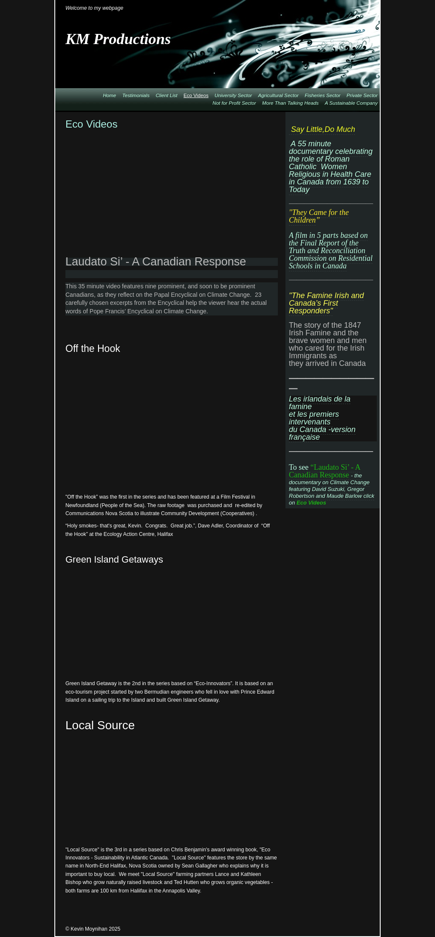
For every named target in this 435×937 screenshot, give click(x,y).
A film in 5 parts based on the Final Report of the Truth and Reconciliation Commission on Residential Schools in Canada (331, 250)
